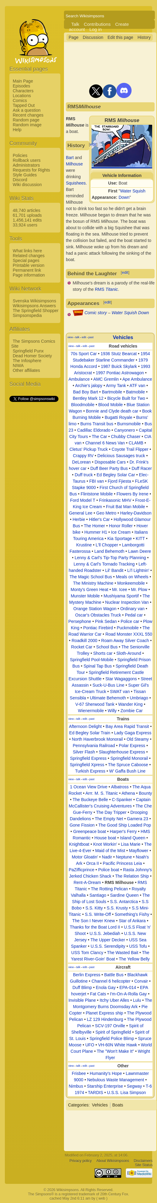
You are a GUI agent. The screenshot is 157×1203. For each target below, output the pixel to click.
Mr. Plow (139, 589)
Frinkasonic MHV (115, 500)
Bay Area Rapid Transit (127, 726)
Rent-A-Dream (87, 882)
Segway (134, 1086)
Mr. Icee (119, 589)
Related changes (29, 255)
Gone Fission (82, 825)
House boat (105, 837)
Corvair (141, 981)
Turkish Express (90, 771)
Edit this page (120, 37)
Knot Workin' (105, 844)
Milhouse (74, 163)
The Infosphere (27, 360)
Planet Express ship (104, 1013)
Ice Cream (121, 532)
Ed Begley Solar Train (89, 732)
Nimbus (76, 1086)
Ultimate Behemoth (108, 697)
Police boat (108, 869)
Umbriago (139, 697)
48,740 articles (26, 210)
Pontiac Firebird (98, 627)
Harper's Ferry (123, 831)
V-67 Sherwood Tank (94, 704)
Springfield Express (88, 758)
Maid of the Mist (110, 850)
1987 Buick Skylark (119, 366)
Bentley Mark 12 (88, 398)
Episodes (21, 85)
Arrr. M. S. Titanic (101, 793)
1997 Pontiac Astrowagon (120, 372)
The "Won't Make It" (115, 1051)
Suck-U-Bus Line (108, 685)
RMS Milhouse (119, 882)
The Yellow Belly (134, 959)
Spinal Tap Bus (98, 666)
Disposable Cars (110, 462)
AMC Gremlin (106, 379)
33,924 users (25, 225)
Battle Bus (114, 974)
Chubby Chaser (125, 436)
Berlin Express (86, 974)
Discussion (93, 37)
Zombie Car (132, 710)
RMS (106, 289)
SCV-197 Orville (110, 1025)
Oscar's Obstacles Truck (98, 615)
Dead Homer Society (32, 355)
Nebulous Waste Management (115, 1079)
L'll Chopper (106, 544)
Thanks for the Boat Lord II (95, 927)
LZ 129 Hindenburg (105, 1019)
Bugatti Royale (118, 417)
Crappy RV (83, 455)
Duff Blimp (82, 987)
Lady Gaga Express (132, 732)
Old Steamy (138, 739)
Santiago (97, 895)
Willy (112, 710)
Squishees (75, 183)
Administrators (26, 165)
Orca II (92, 863)
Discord (20, 179)
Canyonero (124, 430)
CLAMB (136, 442)
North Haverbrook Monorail (97, 739)
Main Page (23, 81)
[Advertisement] (33, 494)
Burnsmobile (129, 423)
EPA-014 (127, 987)
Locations (22, 95)
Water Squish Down (130, 312)
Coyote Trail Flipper (130, 449)
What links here (27, 250)
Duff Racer (142, 468)
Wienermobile (91, 710)
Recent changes (28, 115)
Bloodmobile (82, 404)
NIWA (18, 365)
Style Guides (25, 174)
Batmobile (135, 391)
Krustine (84, 544)
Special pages (26, 260)
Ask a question (27, 110)
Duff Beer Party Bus (109, 468)
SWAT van (120, 691)
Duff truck (84, 474)
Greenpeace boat (89, 831)
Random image (27, 124)
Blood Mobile (110, 404)
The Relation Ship (132, 876)
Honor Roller (121, 525)
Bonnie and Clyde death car (112, 411)
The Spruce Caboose (128, 764)
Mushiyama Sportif (121, 595)
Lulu (137, 1000)
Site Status (143, 1165)
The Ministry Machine (93, 583)
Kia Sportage (119, 538)
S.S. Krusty (117, 908)
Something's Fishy (132, 914)
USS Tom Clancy (87, 952)
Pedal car (134, 615)
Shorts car (102, 653)
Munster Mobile (85, 595)
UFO (89, 1044)
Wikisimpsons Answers (34, 305)
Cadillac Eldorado (93, 430)
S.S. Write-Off (98, 914)
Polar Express (132, 745)
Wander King (130, 704)
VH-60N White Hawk (117, 1044)
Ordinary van (132, 608)
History (144, 37)
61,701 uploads (27, 215)
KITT (140, 538)
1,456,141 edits (27, 220)
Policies (20, 155)
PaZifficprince (82, 869)
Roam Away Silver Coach (125, 640)
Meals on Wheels (132, 576)
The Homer (94, 525)
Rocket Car (81, 646)
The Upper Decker (107, 939)
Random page (26, 119)
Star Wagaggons (121, 678)
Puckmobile (128, 627)
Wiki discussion (27, 184)
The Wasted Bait (122, 952)
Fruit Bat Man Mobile (125, 506)
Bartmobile (112, 391)
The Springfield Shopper (35, 310)
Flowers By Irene (133, 493)
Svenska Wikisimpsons (34, 300)
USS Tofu (138, 946)
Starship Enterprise (105, 1086)
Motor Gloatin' (85, 857)
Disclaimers (143, 1161)
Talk (75, 24)
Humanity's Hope (106, 1073)
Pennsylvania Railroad (94, 745)
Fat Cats (98, 993)
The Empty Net (109, 818)
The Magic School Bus (90, 576)
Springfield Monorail (129, 758)
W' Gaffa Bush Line (127, 771)
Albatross (120, 786)
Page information (29, 275)
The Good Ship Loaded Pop (125, 825)
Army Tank (116, 385)
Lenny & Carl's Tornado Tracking (104, 564)
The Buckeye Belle (90, 799)
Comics (20, 100)
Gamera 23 (137, 818)
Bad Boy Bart (85, 391)
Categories (78, 1105)
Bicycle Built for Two (126, 398)
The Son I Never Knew (93, 920)
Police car (130, 621)
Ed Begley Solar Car (116, 474)
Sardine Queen (124, 895)
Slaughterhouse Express (122, 751)
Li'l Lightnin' (138, 570)
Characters (23, 90)
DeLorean (81, 462)
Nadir (107, 857)
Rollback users (27, 160)
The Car (99, 436)
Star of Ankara (132, 920)
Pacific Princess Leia (122, 863)
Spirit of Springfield (113, 1032)
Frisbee (79, 1073)
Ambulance (79, 379)
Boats (117, 1105)
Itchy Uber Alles (114, 1000)
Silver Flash (84, 751)
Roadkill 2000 (84, 640)
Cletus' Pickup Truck (88, 449)
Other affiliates (26, 370)
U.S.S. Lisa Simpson (126, 1092)
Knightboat (79, 844)
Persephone (79, 621)
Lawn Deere (139, 551)
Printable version (28, 265)
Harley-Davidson (135, 513)
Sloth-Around (128, 653)
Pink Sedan (106, 621)
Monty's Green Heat (89, 589)
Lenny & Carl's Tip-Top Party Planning (110, 557)
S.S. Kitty (94, 908)
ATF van (137, 385)
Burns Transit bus (96, 423)
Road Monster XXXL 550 (128, 634)
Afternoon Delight (85, 726)
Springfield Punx (28, 350)
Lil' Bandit (114, 570)
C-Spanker (122, 799)
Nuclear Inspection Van (127, 602)
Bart (70, 157)
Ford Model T (82, 500)
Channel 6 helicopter (111, 981)
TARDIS (95, 1092)
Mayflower (138, 850)
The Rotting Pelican (109, 888)
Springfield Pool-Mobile (92, 659)
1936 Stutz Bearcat (119, 353)
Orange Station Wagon (94, 608)
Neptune (124, 857)
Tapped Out (24, 105)
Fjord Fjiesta (119, 481)
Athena (128, 793)
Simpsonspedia (27, 315)
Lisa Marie (131, 844)
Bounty (145, 793)
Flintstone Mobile (97, 493)
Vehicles (123, 337)
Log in (95, 29)
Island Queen (132, 837)
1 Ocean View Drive (88, 786)
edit (93, 144)
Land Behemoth (109, 551)
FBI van (96, 481)
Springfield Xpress (87, 764)
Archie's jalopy (88, 385)
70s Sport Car (84, 353)
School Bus (107, 646)
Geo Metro (106, 513)
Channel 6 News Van (105, 442)
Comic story (96, 312)
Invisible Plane (82, 1000)
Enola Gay (105, 987)
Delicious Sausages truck (121, 455)
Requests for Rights (31, 170)
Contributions (97, 24)
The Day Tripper (111, 812)
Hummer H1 (95, 532)
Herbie (78, 519)
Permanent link (27, 270)
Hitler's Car (99, 519)
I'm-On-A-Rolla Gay (128, 993)
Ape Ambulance (137, 379)
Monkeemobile (131, 583)
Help (17, 129)
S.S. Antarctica (124, 901)
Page (73, 37)
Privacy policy (80, 1161)
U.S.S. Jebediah (104, 933)
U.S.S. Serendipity (108, 946)
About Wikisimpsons (112, 1161)
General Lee (80, 513)
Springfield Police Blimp (111, 1038)
